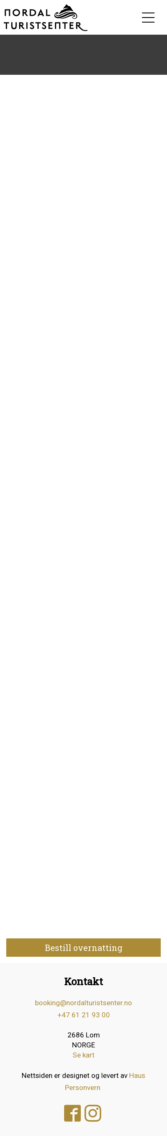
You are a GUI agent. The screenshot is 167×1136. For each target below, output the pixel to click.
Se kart (83, 1055)
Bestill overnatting (83, 947)
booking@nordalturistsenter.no (83, 1003)
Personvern (82, 1087)
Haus (137, 1075)
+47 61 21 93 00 (83, 1015)
